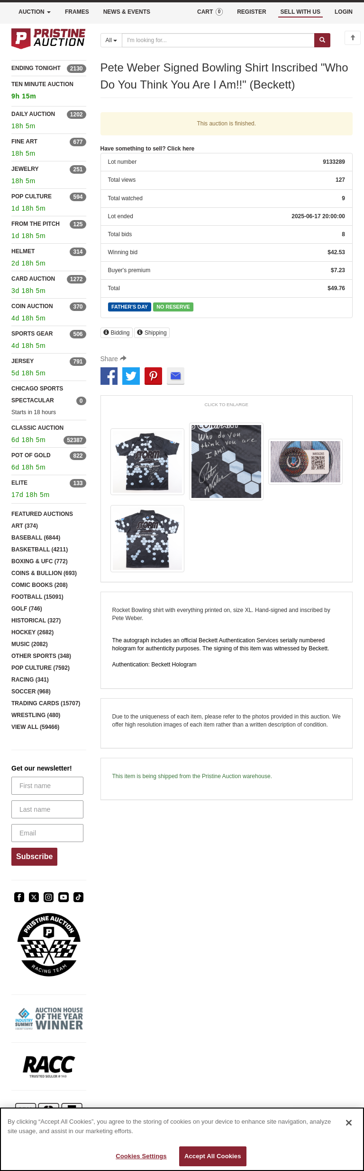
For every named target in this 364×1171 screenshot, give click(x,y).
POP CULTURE (31, 196)
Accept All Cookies (212, 1156)
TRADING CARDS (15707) (45, 703)
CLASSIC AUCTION (37, 428)
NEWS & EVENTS (126, 12)
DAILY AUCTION (33, 114)
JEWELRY (25, 169)
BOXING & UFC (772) (39, 561)
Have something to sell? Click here (147, 148)
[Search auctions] (218, 40)
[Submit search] (322, 40)
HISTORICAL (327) (36, 620)
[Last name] (47, 809)
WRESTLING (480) (35, 715)
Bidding (116, 332)
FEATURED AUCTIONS (42, 514)
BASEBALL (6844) (35, 537)
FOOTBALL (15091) (37, 597)
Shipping (152, 332)
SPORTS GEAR (32, 333)
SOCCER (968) (31, 691)
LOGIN (344, 12)
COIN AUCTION (32, 306)
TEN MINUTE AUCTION (48, 91)
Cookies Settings (141, 1156)
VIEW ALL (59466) (35, 727)
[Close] (348, 1122)
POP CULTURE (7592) (40, 668)
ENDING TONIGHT (36, 68)
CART (210, 12)
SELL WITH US (300, 12)
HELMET (23, 251)
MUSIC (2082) (29, 644)
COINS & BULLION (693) (44, 573)
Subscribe (34, 856)
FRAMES (77, 12)
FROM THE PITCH (35, 224)
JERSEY (22, 361)
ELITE (19, 482)
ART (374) (24, 526)
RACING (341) (30, 679)
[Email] (47, 833)
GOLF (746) (26, 608)
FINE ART (24, 141)
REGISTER (251, 12)
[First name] (47, 786)
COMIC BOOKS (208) (39, 585)
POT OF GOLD (31, 455)
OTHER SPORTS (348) (41, 656)
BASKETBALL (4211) (39, 549)
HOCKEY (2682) (32, 632)
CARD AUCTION (33, 278)
